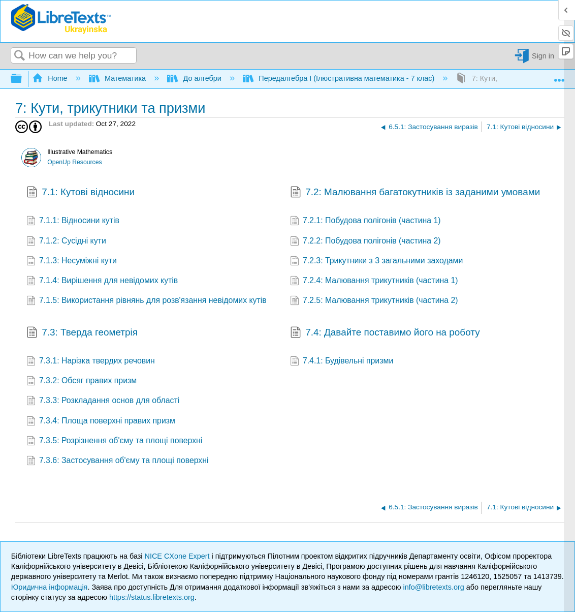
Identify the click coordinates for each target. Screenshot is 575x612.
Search (20, 56)
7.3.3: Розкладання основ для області (103, 401)
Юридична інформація (49, 587)
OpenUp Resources (74, 162)
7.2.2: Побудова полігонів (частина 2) (365, 242)
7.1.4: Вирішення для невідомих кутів (102, 281)
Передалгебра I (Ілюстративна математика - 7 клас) (339, 78)
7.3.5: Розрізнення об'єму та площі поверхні (114, 441)
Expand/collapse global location (559, 76)
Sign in (543, 56)
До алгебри (195, 78)
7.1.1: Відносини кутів (72, 221)
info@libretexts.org (433, 587)
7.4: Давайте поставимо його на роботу (385, 333)
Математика (118, 78)
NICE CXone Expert (178, 556)
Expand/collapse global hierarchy (23, 79)
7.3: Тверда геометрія (82, 333)
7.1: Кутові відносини (80, 193)
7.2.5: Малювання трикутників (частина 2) (374, 301)
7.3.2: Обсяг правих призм (81, 381)
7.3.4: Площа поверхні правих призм (100, 422)
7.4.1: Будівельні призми (342, 362)
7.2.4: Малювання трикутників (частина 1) (374, 281)
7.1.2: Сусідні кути (66, 242)
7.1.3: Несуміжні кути (71, 261)
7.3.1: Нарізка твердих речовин (90, 362)
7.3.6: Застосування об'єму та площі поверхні (117, 461)
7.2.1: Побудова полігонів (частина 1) (365, 221)
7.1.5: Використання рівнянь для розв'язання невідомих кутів (146, 301)
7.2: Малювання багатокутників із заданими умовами (415, 193)
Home (51, 78)
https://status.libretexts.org (152, 597)
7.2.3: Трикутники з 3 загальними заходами (376, 261)
